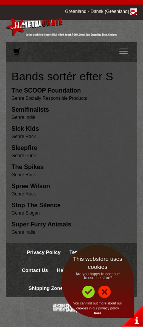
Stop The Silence (36, 205)
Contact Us (35, 270)
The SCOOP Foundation (46, 90)
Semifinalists (30, 109)
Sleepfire (24, 148)
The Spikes (27, 167)
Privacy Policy (43, 252)
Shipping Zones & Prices (58, 288)
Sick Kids (25, 128)
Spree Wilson (30, 186)
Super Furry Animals (41, 224)
